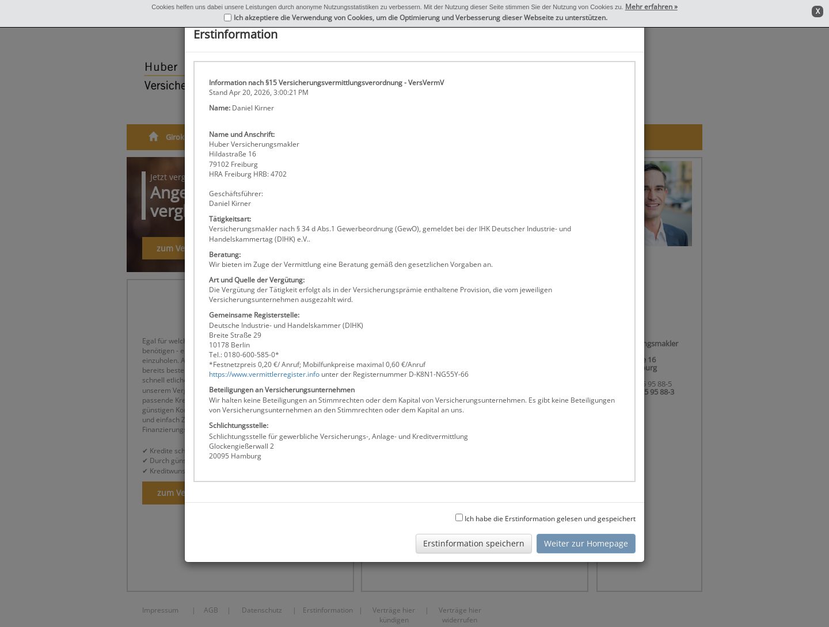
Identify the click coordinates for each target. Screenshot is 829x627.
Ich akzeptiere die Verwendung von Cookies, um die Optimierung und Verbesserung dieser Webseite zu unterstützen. (420, 17)
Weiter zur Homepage (586, 543)
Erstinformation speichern (473, 543)
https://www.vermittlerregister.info (264, 374)
